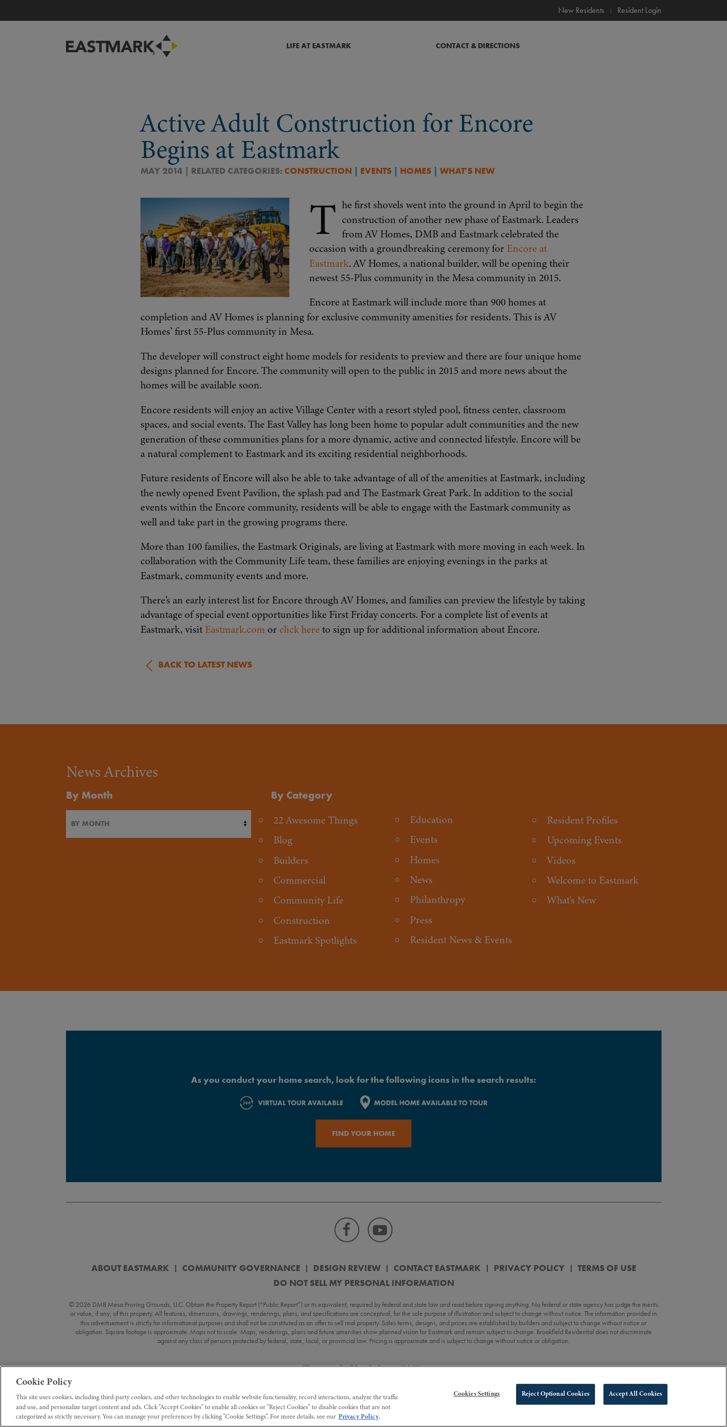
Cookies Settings (477, 1403)
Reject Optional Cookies (556, 1403)
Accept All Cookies (635, 1403)
